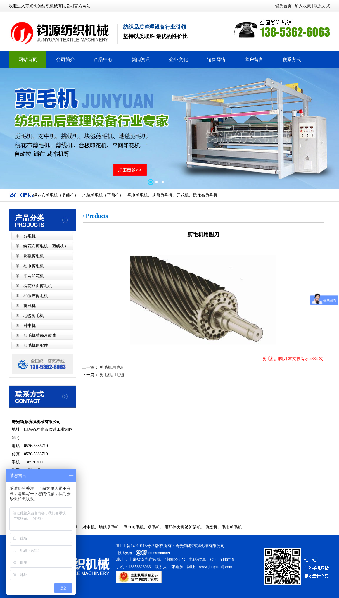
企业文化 (178, 59)
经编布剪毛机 (35, 296)
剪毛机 (29, 236)
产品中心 (103, 59)
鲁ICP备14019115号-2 (135, 546)
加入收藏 (303, 6)
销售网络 (216, 59)
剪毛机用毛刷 (111, 367)
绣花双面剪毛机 (37, 286)
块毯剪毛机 (33, 256)
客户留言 (254, 59)
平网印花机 (33, 276)
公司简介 (65, 59)
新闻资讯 (141, 59)
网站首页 (27, 59)
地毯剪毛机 (33, 315)
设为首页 (283, 6)
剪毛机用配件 (35, 345)
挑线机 (29, 306)
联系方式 (322, 6)
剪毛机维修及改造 (39, 335)
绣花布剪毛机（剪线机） (45, 246)
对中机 (29, 325)
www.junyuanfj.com (215, 567)
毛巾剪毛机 (33, 266)
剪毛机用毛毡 (111, 375)
